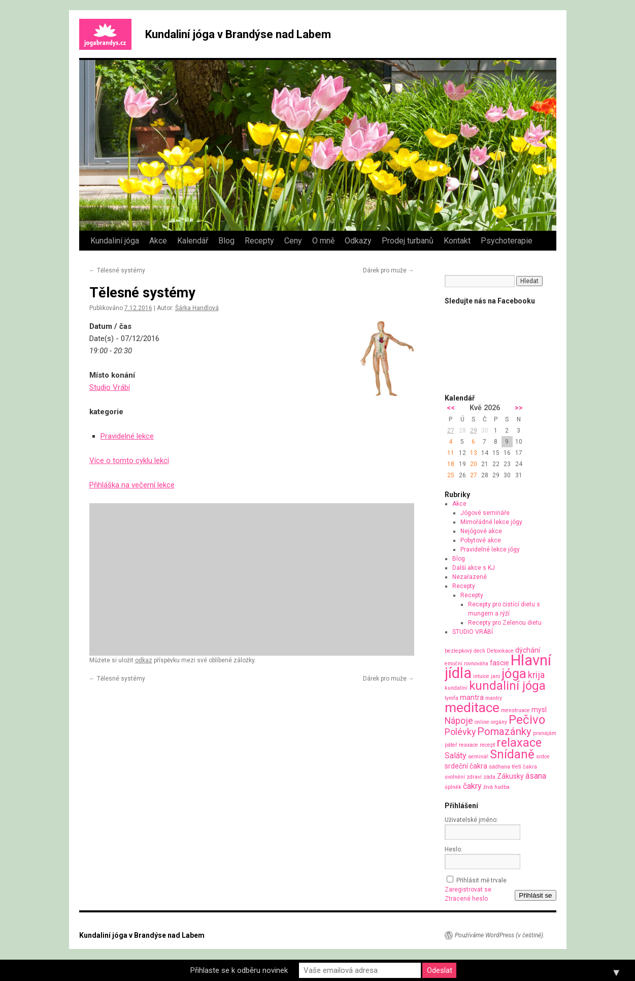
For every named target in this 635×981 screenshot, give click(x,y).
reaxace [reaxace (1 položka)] (468, 745)
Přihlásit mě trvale (481, 880)
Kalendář (192, 241)
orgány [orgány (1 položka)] (499, 722)
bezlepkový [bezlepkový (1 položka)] (458, 651)
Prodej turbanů (407, 241)
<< (451, 408)
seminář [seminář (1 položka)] (478, 756)
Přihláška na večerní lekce (132, 484)
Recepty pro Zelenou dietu (505, 622)
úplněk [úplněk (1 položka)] (453, 787)
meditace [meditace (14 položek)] (472, 707)
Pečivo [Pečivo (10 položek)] (527, 720)
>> (519, 408)
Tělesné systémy (117, 270)
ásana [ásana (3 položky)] (535, 776)
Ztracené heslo (466, 898)
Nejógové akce (481, 531)
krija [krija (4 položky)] (536, 674)
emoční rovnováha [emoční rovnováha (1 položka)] (466, 663)
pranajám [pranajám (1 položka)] (544, 733)
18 (450, 464)
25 (450, 475)
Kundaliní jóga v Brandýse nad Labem (238, 34)
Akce (158, 241)
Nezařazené (469, 576)
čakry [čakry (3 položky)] (472, 786)
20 (473, 464)
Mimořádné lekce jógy (491, 522)
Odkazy (358, 241)
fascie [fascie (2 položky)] (499, 663)
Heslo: (453, 849)
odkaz (143, 660)
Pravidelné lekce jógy (490, 549)
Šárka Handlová (197, 308)
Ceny (293, 241)
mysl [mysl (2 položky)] (539, 710)
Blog (226, 241)
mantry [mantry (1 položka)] (493, 698)
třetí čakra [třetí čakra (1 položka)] (524, 766)
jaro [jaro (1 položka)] (495, 676)
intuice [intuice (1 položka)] (481, 676)
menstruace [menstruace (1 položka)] (515, 710)
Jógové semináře (485, 512)
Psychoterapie (506, 241)
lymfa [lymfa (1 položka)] (451, 698)
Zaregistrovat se (468, 889)
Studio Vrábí (109, 387)
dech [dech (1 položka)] (479, 651)
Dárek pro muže (388, 270)
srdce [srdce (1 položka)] (543, 756)
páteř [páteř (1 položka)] (451, 745)
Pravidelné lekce (127, 436)
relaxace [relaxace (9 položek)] (519, 742)
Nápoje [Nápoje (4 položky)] (459, 720)
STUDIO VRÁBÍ (472, 631)
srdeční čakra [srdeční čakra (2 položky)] (466, 766)
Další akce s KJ (473, 567)
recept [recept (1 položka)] (487, 745)
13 (473, 452)
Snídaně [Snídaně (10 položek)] (512, 754)
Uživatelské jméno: (471, 819)
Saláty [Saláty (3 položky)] (455, 755)
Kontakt (457, 241)
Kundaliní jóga (114, 241)
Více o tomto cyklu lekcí (129, 460)
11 (450, 452)
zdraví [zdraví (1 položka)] (474, 777)
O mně (323, 241)
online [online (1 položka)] (482, 722)
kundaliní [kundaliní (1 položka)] (456, 688)
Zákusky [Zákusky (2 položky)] (510, 776)
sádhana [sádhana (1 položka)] (499, 766)
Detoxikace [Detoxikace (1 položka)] (500, 651)
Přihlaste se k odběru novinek (239, 970)
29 (473, 430)
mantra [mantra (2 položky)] (472, 697)
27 (450, 430)
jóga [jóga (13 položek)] (514, 673)
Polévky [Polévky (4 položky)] (460, 731)
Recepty (259, 241)
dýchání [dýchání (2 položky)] (527, 650)
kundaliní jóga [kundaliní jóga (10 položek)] (507, 686)
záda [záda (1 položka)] (489, 777)
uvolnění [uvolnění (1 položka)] (455, 777)
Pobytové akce (480, 540)
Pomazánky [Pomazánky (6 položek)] (504, 731)
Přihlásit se (535, 895)
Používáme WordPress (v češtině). (500, 935)
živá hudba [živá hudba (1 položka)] (496, 787)
